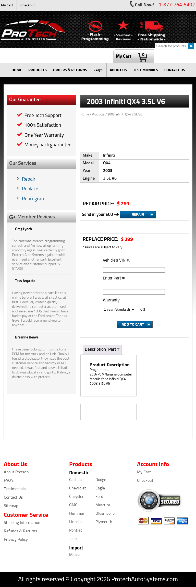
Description (95, 349)
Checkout (27, 5)
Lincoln (75, 522)
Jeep (73, 539)
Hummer (76, 514)
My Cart (7, 5)
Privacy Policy (16, 540)
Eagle (100, 488)
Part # (114, 349)
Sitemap (11, 506)
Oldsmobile (105, 514)
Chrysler (76, 497)
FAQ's (9, 481)
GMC (73, 505)
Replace (30, 189)
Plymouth (103, 522)
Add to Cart (133, 324)
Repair (28, 179)
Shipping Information (22, 523)
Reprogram (33, 199)
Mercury (102, 505)
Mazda (74, 555)
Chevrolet (77, 488)
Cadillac (75, 480)
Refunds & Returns (20, 531)
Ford (99, 497)
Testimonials (15, 489)
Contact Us (13, 498)
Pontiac (75, 531)
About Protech (16, 472)
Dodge (100, 480)
